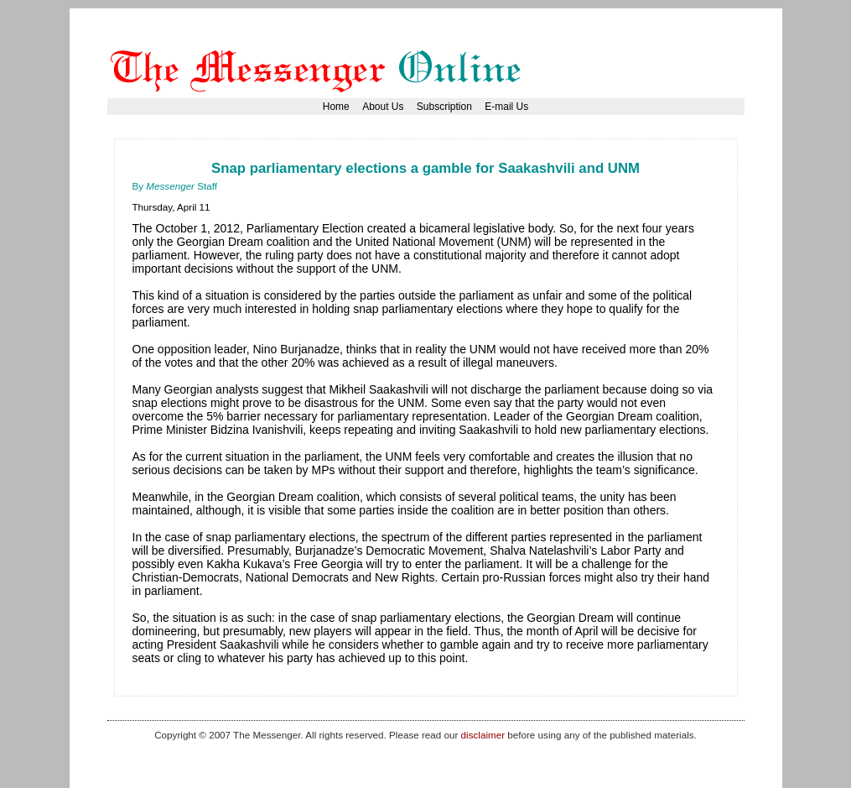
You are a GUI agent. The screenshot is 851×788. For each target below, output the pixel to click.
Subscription (444, 106)
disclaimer (483, 734)
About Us (382, 106)
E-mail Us (506, 106)
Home (336, 106)
